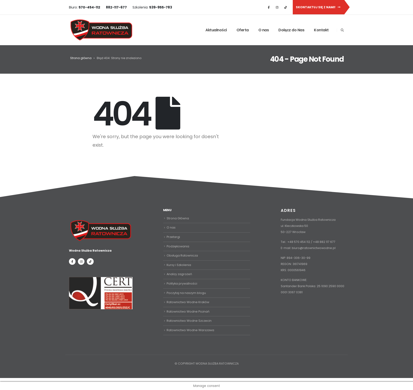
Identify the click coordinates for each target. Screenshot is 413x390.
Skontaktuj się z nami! (318, 7)
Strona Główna (178, 218)
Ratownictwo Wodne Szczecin (189, 321)
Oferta (243, 30)
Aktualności (216, 30)
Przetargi (173, 237)
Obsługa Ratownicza (182, 255)
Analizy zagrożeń (179, 274)
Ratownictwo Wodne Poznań (188, 311)
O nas (263, 30)
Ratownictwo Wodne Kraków (188, 302)
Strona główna (81, 58)
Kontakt (321, 30)
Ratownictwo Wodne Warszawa (190, 330)
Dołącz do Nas (291, 30)
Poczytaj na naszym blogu (186, 293)
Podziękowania (178, 246)
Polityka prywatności (182, 283)
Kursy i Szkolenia (179, 265)
